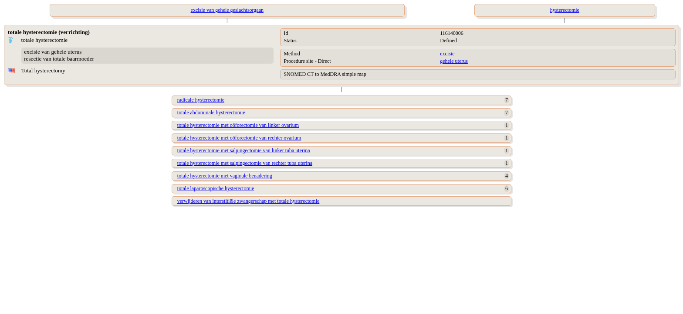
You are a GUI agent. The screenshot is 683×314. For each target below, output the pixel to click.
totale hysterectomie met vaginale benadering (224, 176)
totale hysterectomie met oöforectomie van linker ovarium (238, 125)
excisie (447, 54)
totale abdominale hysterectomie (211, 112)
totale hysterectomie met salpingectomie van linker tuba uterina (243, 150)
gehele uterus (454, 61)
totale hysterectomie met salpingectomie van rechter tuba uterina (244, 163)
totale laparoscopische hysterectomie (215, 188)
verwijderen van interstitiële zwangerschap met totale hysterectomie (248, 201)
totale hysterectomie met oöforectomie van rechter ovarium (239, 138)
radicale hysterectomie (200, 100)
